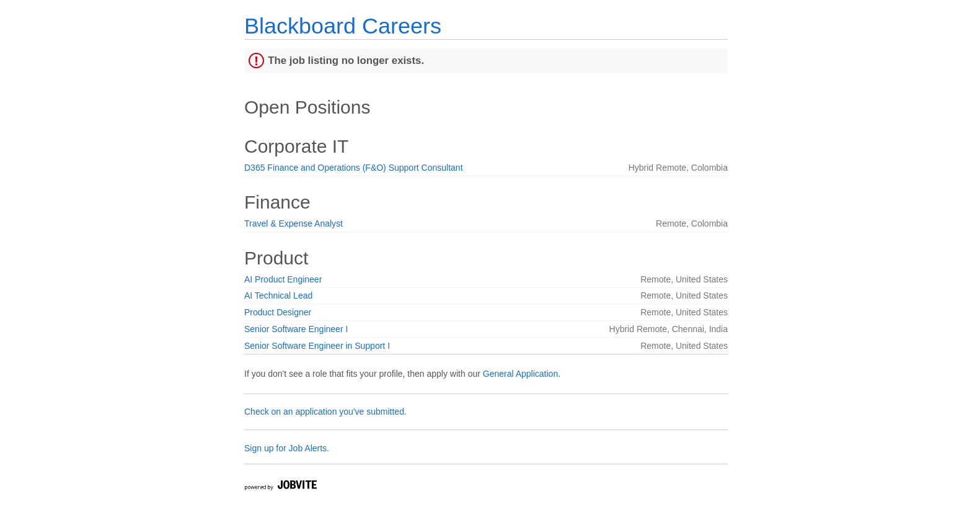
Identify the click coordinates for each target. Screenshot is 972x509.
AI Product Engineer (283, 279)
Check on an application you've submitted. (325, 412)
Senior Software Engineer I (296, 329)
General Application (520, 374)
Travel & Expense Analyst (293, 223)
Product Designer (277, 312)
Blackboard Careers (342, 25)
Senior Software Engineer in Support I (317, 346)
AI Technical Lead (278, 295)
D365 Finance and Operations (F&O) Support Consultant (353, 168)
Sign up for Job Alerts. (286, 448)
